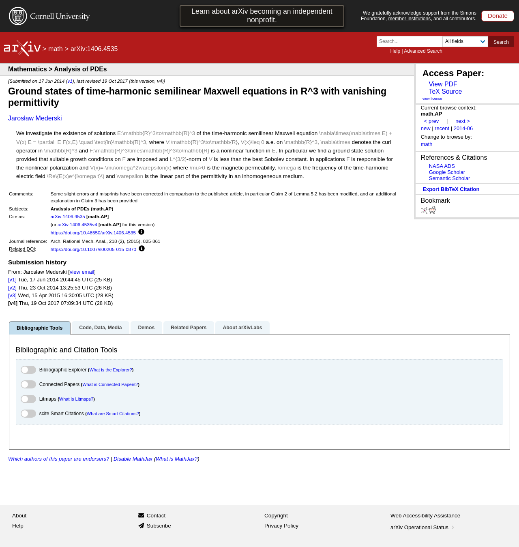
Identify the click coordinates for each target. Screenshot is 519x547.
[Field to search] (465, 41)
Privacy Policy (281, 526)
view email (82, 272)
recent (442, 128)
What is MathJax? (176, 459)
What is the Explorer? (111, 369)
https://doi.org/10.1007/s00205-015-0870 (93, 249)
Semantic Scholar (449, 178)
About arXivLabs (242, 327)
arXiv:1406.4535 (68, 216)
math (55, 48)
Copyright (276, 516)
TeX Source (445, 91)
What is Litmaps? (76, 399)
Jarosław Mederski (35, 118)
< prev (431, 121)
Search (501, 42)
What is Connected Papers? (110, 384)
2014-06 (463, 128)
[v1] (12, 280)
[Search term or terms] (412, 41)
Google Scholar (447, 172)
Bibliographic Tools (39, 328)
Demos (146, 327)
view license (432, 99)
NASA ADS (442, 166)
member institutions (409, 18)
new (426, 128)
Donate (498, 15)
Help (395, 51)
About (19, 516)
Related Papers (188, 327)
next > (462, 121)
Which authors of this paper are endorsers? (58, 459)
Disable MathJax (133, 459)
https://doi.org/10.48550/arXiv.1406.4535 (93, 232)
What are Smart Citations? (113, 413)
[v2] (12, 288)
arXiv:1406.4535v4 (77, 224)
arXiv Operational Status (423, 527)
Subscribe (159, 526)
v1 (69, 81)
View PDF (443, 84)
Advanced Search (423, 51)
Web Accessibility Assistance (425, 516)
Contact (156, 516)
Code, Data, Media (100, 327)
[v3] (12, 295)
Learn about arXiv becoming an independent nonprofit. (261, 15)
